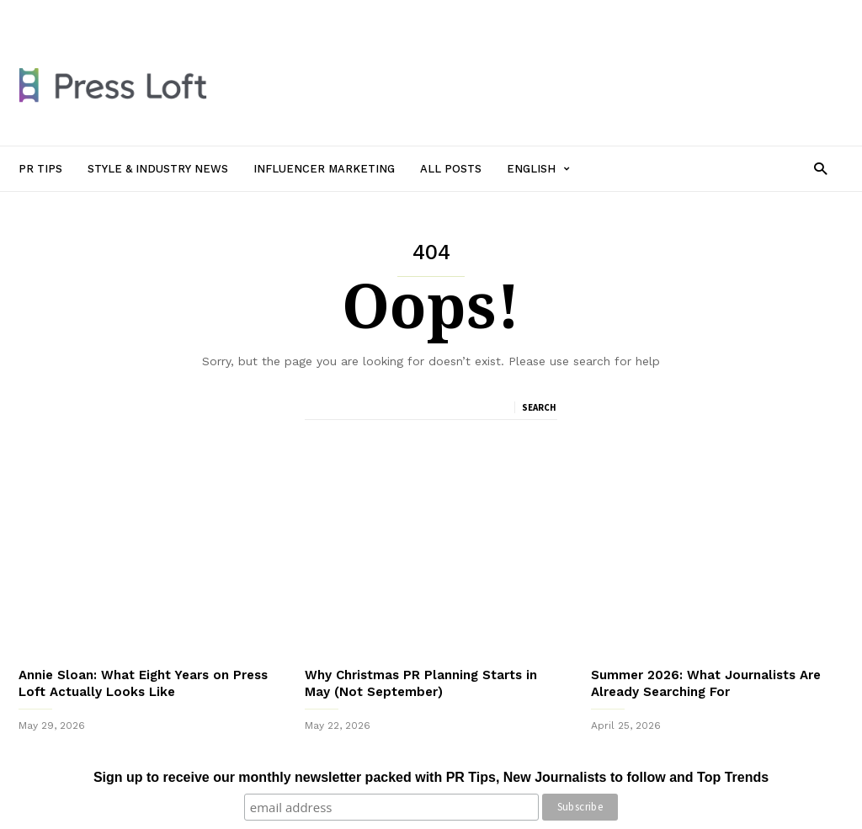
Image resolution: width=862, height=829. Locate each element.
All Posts (424, 14)
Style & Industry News (208, 14)
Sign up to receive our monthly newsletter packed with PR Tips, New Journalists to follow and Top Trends (431, 777)
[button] (820, 168)
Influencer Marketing (333, 14)
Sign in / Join (50, 14)
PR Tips (117, 14)
